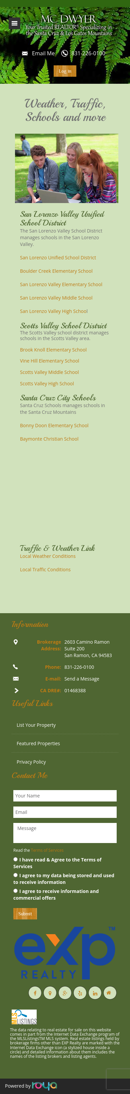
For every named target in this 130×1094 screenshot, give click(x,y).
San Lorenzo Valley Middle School (56, 298)
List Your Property (36, 725)
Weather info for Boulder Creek (66, 528)
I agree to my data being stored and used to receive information (63, 878)
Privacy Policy (31, 762)
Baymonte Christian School (49, 439)
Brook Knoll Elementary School (53, 349)
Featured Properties (38, 743)
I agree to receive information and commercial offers (56, 894)
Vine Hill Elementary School (49, 361)
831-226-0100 (88, 53)
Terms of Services (47, 850)
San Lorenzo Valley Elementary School (61, 284)
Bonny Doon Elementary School (54, 425)
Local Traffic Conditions (45, 569)
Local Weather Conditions (48, 556)
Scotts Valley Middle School (49, 372)
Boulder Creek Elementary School (56, 271)
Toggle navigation (14, 23)
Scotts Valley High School (47, 383)
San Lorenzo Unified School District (58, 257)
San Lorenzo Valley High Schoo (53, 311)
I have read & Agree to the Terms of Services (57, 863)
